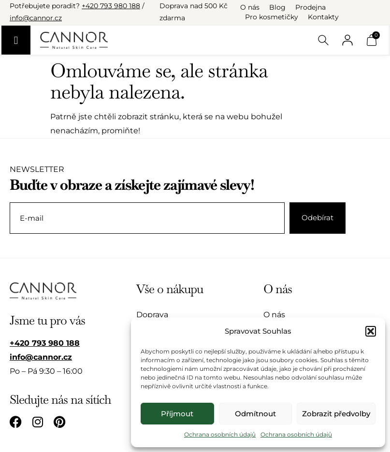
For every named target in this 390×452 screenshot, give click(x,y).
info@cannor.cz (36, 18)
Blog (277, 7)
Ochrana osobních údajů (220, 434)
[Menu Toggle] (15, 40)
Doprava (152, 314)
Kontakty (323, 17)
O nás (250, 7)
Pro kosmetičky (271, 17)
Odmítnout (255, 413)
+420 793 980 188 (111, 5)
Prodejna (310, 7)
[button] (371, 331)
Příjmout (177, 413)
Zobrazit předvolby (336, 413)
